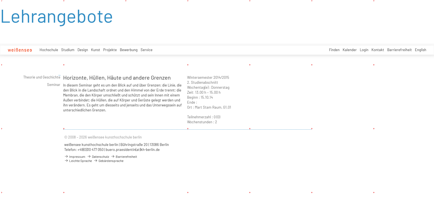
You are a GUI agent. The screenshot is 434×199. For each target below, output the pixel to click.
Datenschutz (98, 156)
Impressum (74, 156)
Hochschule (49, 50)
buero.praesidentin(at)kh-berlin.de (133, 149)
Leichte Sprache (78, 161)
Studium (67, 50)
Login (364, 50)
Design (83, 50)
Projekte (110, 50)
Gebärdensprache (108, 161)
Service (147, 50)
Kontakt (377, 50)
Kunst (95, 50)
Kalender (350, 50)
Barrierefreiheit (399, 50)
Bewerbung (129, 50)
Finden (334, 50)
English (420, 50)
